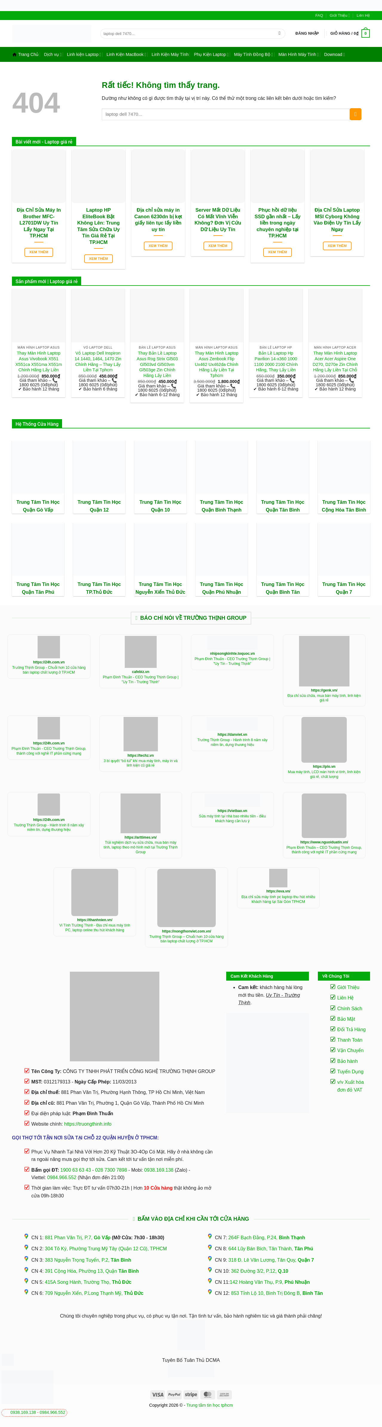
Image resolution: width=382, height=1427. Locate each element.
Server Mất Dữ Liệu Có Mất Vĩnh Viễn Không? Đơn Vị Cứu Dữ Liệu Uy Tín (218, 219)
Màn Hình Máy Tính (298, 54)
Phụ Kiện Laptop (211, 54)
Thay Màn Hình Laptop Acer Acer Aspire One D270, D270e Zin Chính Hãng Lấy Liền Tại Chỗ (335, 361)
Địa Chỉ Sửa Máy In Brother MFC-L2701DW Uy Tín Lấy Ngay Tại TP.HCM (39, 223)
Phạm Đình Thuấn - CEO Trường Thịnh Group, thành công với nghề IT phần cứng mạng (49, 751)
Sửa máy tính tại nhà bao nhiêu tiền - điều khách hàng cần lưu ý (232, 818)
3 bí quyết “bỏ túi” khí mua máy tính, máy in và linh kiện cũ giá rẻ (141, 763)
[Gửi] (279, 33)
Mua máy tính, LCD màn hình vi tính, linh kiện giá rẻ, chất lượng (324, 774)
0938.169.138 (23, 1412)
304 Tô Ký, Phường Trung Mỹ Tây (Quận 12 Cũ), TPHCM (106, 1248)
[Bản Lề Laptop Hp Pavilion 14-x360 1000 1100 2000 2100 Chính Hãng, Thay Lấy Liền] (276, 315)
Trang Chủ (25, 54)
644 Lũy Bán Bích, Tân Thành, (270, 1248)
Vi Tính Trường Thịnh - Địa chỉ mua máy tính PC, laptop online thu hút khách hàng (94, 927)
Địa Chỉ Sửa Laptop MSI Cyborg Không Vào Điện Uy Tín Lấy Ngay (337, 219)
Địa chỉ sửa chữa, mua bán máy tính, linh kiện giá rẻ (324, 698)
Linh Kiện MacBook (126, 54)
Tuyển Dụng (350, 1071)
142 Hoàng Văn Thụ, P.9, (270, 1282)
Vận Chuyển (350, 1050)
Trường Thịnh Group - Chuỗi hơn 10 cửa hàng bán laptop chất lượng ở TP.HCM (49, 670)
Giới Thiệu (340, 15)
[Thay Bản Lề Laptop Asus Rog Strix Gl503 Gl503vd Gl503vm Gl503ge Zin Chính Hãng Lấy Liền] (157, 315)
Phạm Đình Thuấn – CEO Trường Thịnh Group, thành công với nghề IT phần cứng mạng (324, 849)
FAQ (319, 15)
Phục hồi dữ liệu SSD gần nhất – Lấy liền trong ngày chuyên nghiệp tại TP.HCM (278, 223)
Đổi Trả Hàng (351, 1029)
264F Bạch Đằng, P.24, (266, 1237)
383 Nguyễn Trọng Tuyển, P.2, (88, 1260)
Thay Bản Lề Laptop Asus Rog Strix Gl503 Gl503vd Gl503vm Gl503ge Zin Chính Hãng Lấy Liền (157, 364)
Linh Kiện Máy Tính (170, 54)
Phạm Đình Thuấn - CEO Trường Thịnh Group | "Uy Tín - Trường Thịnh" (140, 679)
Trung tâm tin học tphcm (210, 1405)
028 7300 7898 (111, 1170)
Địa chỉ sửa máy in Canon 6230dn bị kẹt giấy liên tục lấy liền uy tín (158, 219)
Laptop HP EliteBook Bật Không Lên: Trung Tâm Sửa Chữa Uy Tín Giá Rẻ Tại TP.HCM (98, 226)
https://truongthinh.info (87, 1124)
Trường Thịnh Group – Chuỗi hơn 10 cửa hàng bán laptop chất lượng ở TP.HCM (187, 939)
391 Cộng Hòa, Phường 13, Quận (92, 1271)
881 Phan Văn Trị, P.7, (77, 1237)
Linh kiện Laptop (84, 54)
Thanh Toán (349, 1040)
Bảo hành (347, 1061)
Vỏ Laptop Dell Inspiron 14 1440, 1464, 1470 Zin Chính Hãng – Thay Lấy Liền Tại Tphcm (98, 361)
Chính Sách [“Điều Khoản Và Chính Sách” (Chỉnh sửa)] (349, 1008)
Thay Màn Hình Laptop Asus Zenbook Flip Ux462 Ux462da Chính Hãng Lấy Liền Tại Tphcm (216, 364)
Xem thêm (38, 252)
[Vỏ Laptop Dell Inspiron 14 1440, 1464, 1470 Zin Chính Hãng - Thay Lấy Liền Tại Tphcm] (98, 315)
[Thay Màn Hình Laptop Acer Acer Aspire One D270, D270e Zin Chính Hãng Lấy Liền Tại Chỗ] (335, 315)
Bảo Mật (346, 1019)
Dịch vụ (52, 54)
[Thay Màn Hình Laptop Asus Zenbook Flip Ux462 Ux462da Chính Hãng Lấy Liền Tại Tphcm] (216, 315)
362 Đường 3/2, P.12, (259, 1271)
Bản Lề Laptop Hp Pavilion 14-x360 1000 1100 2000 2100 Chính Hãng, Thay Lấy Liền (276, 361)
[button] (307, 33)
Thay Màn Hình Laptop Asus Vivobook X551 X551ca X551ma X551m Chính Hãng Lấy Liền (38, 361)
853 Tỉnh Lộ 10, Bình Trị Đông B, (277, 1293)
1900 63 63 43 (75, 1170)
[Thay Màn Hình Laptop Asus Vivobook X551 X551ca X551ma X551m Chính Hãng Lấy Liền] (38, 315)
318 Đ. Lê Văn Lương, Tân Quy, (271, 1260)
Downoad (334, 54)
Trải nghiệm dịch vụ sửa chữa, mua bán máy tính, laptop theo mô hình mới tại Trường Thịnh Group (141, 847)
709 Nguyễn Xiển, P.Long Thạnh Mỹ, (94, 1293)
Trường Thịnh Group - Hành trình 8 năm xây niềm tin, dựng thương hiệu (232, 742)
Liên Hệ (363, 15)
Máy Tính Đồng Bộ (253, 54)
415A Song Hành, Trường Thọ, (88, 1282)
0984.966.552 (52, 1412)
